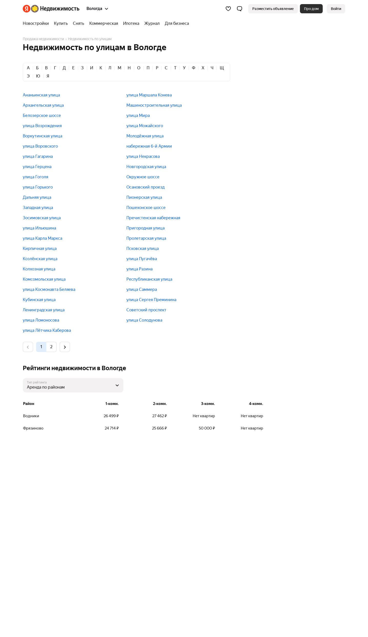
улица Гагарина (38, 156)
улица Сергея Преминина (151, 299)
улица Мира (138, 115)
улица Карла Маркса (42, 238)
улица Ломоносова (41, 320)
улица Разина (139, 269)
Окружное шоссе (142, 176)
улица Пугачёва (141, 258)
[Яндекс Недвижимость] (55, 9)
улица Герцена (37, 166)
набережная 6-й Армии (149, 146)
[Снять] (78, 23)
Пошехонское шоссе (146, 207)
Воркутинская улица (42, 136)
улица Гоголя (35, 176)
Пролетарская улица (146, 238)
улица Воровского (40, 146)
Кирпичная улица (40, 248)
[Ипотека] (131, 23)
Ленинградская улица (43, 309)
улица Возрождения (42, 125)
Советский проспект (146, 309)
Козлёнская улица (40, 258)
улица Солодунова (144, 320)
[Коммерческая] (104, 23)
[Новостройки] (37, 23)
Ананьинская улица (41, 95)
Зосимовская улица (42, 217)
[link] (336, 8)
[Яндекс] (26, 9)
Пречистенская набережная (153, 217)
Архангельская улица (43, 105)
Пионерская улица (144, 197)
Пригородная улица (145, 228)
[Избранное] (228, 8)
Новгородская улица (146, 166)
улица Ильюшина (39, 228)
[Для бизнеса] (175, 23)
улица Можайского (144, 125)
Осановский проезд (145, 187)
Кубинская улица (39, 299)
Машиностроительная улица (154, 105)
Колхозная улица (39, 269)
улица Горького (38, 187)
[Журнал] (152, 23)
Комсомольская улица (44, 279)
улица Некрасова (143, 156)
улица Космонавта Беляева (49, 289)
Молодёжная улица (145, 136)
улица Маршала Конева (149, 95)
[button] (239, 8)
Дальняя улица (37, 197)
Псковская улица (142, 248)
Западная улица (38, 207)
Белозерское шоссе (42, 115)
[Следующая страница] (65, 346)
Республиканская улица (149, 279)
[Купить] (60, 23)
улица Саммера (141, 289)
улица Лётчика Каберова (47, 330)
